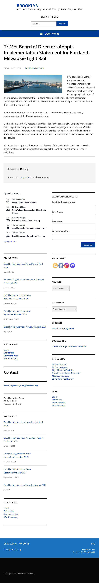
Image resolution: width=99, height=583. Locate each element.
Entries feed (9, 352)
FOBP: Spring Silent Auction (24, 202)
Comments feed (11, 355)
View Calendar (10, 241)
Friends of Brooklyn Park (63, 328)
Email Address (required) (64, 202)
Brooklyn (28, 5)
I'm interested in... (61, 231)
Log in (6, 350)
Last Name (57, 221)
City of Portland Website (62, 370)
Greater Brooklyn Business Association (69, 346)
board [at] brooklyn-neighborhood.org (21, 385)
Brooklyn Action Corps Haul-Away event (29, 228)
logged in (25, 177)
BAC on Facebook (60, 364)
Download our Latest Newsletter (66, 373)
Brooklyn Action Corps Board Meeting (28, 236)
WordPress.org (10, 358)
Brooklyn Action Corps (34, 68)
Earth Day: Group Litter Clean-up (26, 221)
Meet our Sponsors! (60, 376)
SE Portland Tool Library (62, 379)
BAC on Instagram (60, 367)
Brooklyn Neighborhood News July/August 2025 (25, 326)
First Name (57, 212)
